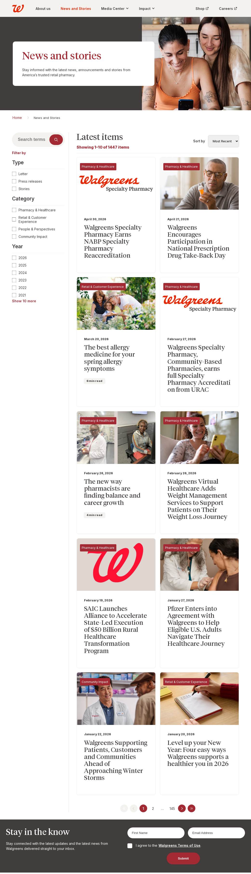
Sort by (199, 141)
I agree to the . (168, 802)
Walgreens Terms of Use (179, 802)
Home (17, 118)
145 (172, 765)
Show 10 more (24, 301)
